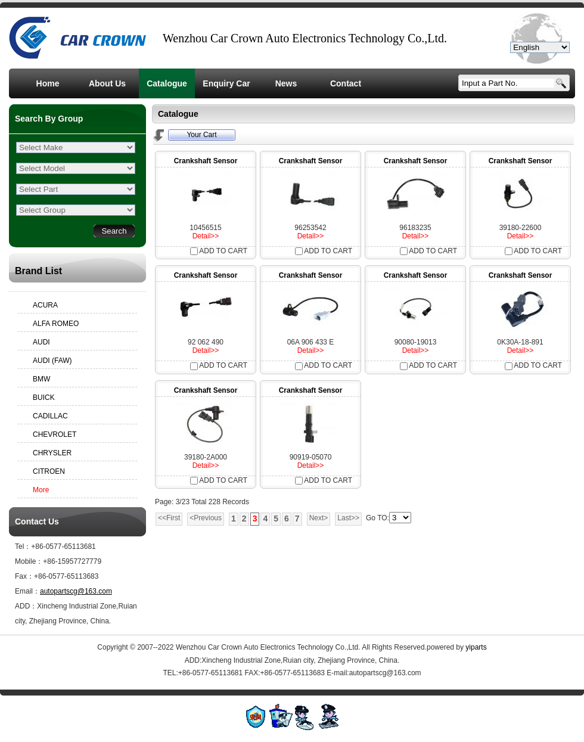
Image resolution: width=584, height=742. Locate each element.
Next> (318, 518)
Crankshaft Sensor (206, 161)
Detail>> (205, 236)
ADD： (26, 606)
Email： (27, 591)
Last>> (348, 518)
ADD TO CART (218, 251)
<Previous (206, 518)
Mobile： (29, 561)
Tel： (23, 546)
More (41, 490)
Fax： (24, 576)
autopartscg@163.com (76, 591)
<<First (169, 518)
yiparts (475, 647)
